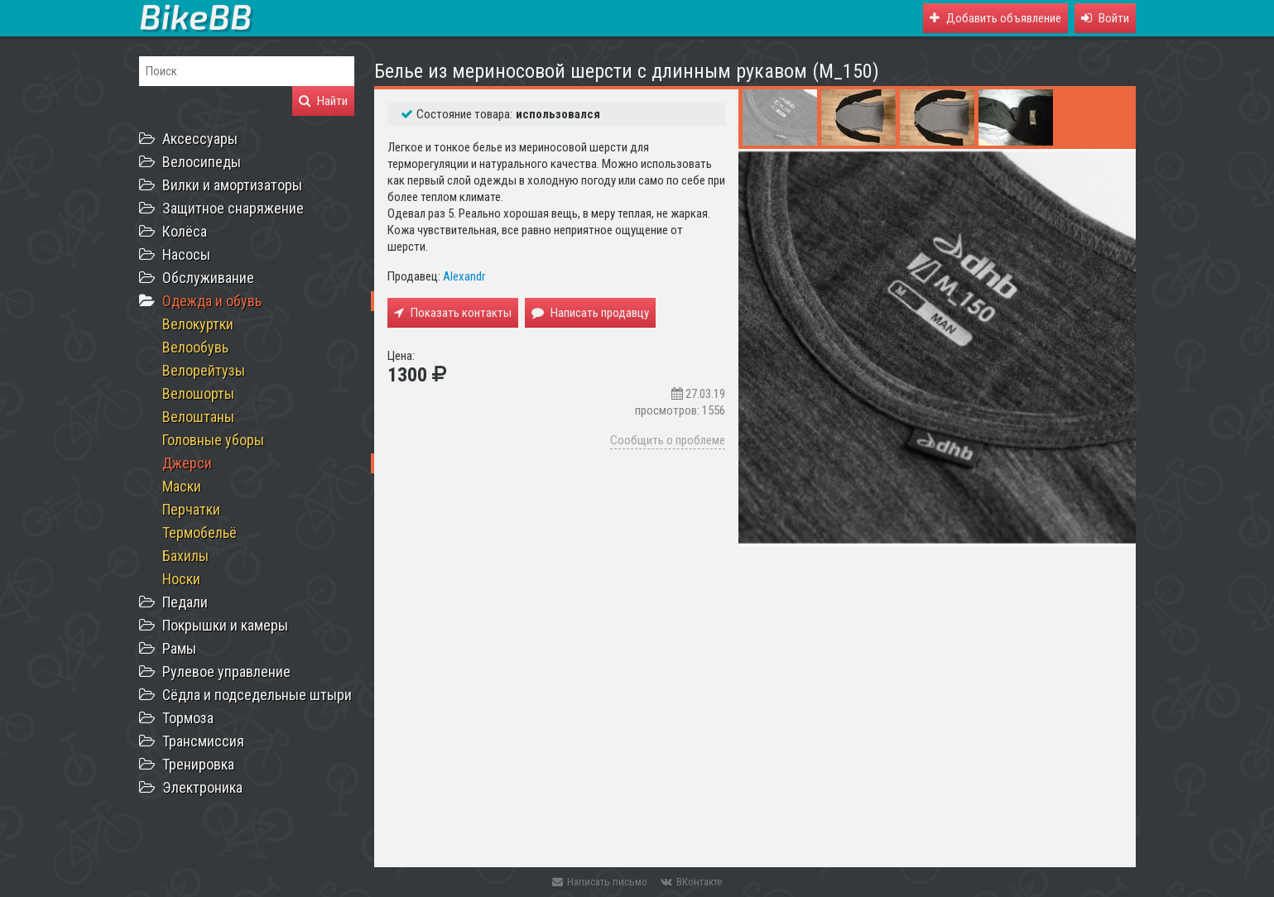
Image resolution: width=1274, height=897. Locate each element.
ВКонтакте (691, 881)
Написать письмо (599, 881)
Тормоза (188, 718)
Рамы (179, 648)
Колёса (184, 231)
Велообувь (195, 347)
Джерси (187, 463)
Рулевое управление (226, 671)
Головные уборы (213, 439)
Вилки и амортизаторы (232, 185)
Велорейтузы (203, 370)
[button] (1105, 18)
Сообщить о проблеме (667, 440)
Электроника (202, 787)
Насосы (186, 254)
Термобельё (199, 532)
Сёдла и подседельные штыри (257, 694)
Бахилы (185, 555)
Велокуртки (197, 324)
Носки (181, 579)
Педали (185, 602)
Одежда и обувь (212, 300)
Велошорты (198, 393)
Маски (181, 486)
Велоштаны (198, 416)
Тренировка (198, 764)
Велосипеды (201, 161)
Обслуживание (208, 277)
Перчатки (191, 509)
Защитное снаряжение (233, 208)
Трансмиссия (203, 741)
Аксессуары (200, 138)
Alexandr (464, 276)
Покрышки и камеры (225, 625)
